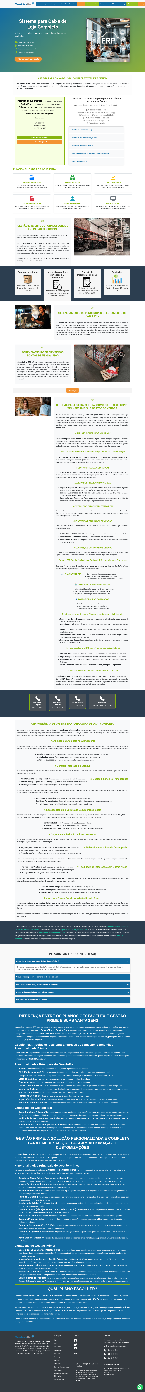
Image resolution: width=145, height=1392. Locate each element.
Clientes (115, 4)
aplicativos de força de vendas (74, 929)
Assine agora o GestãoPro (40, 137)
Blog (123, 4)
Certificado (132, 4)
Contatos (57, 1363)
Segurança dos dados (79, 161)
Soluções (54, 4)
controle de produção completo (52, 932)
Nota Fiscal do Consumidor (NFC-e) (84, 138)
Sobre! (63, 4)
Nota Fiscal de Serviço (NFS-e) (82, 146)
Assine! (80, 4)
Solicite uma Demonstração (28, 59)
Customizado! (92, 4)
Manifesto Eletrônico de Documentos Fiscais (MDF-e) (90, 153)
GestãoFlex (58, 1370)
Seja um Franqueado (61, 1367)
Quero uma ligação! (40, 142)
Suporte (72, 4)
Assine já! (72, 390)
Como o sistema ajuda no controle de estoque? (35, 992)
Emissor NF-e (59, 1379)
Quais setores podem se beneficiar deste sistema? (37, 977)
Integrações (104, 4)
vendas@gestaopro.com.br (102, 705)
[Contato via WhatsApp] (140, 1387)
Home (56, 1340)
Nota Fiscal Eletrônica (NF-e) (82, 130)
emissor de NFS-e (31, 929)
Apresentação (43, 4)
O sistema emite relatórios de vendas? (32, 1000)
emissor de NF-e (113, 926)
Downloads (58, 1350)
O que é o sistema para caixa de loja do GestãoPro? (37, 961)
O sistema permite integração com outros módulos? (37, 984)
